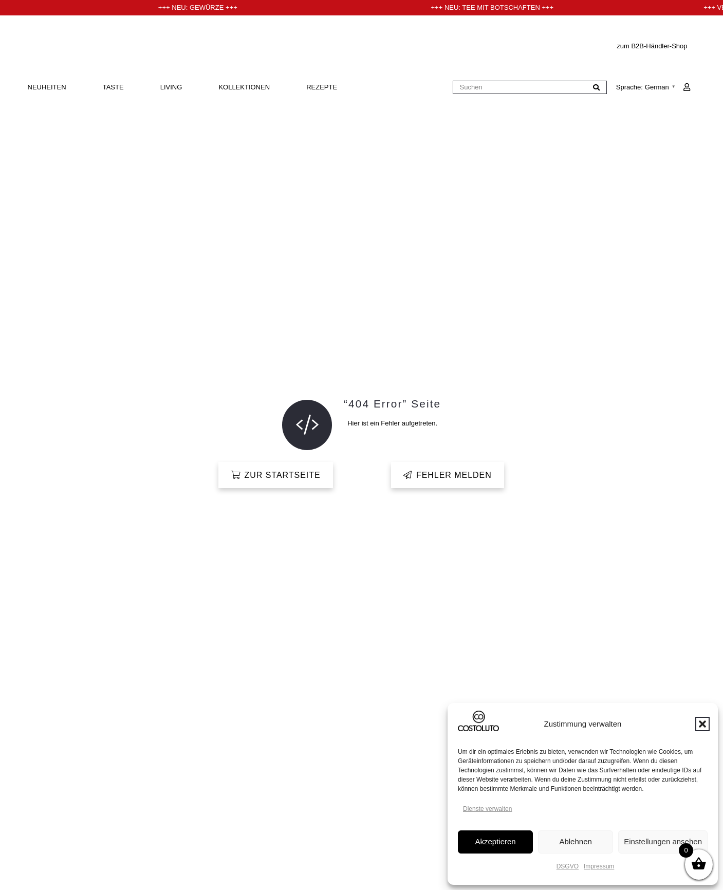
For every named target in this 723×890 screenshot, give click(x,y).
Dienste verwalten (487, 808)
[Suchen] (530, 88)
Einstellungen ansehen (663, 841)
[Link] (686, 87)
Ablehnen (575, 841)
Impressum (599, 866)
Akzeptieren (495, 841)
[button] (702, 724)
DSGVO (568, 866)
